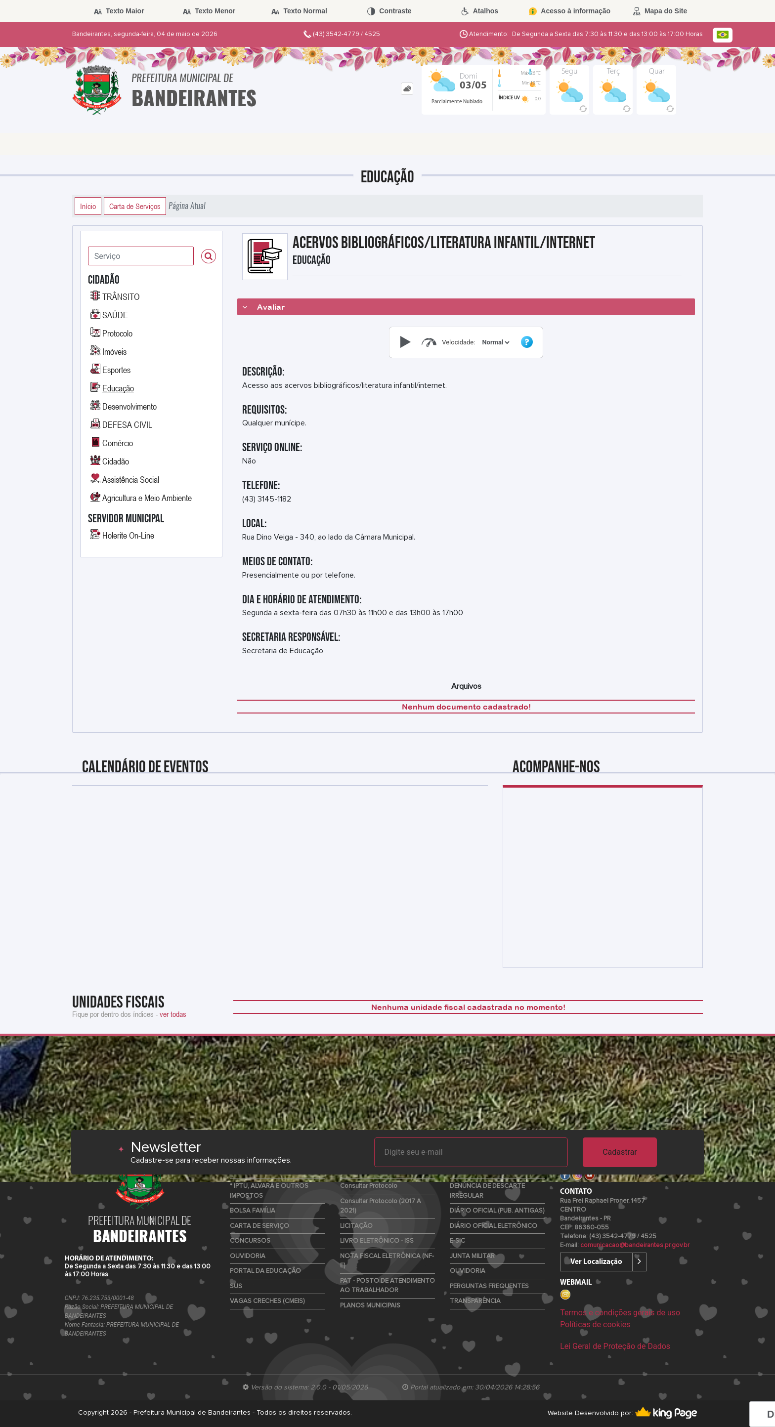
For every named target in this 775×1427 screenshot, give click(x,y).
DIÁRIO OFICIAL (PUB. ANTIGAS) (497, 1211)
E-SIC (457, 1241)
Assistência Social (130, 479)
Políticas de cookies (595, 1324)
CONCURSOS (250, 1241)
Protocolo (117, 333)
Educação (118, 387)
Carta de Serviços (135, 206)
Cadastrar (620, 1152)
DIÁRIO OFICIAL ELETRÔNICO (493, 1226)
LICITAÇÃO (356, 1226)
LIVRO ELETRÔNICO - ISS (377, 1241)
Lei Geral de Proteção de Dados (615, 1346)
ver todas (173, 1014)
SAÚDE (115, 314)
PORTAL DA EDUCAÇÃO (265, 1271)
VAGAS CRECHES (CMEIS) (267, 1301)
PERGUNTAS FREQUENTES (489, 1286)
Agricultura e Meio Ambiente (147, 497)
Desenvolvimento (129, 406)
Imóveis (114, 351)
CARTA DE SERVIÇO (259, 1226)
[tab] (407, 89)
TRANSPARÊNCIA (475, 1301)
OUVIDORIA (247, 1256)
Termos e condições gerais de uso (620, 1312)
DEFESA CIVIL (127, 424)
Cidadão (115, 461)
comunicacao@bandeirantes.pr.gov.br (634, 1245)
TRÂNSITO (120, 296)
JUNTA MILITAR (472, 1256)
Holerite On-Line (128, 535)
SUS (236, 1286)
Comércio (117, 442)
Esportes (116, 369)
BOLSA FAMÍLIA (252, 1211)
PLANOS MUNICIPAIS (370, 1305)
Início (88, 206)
